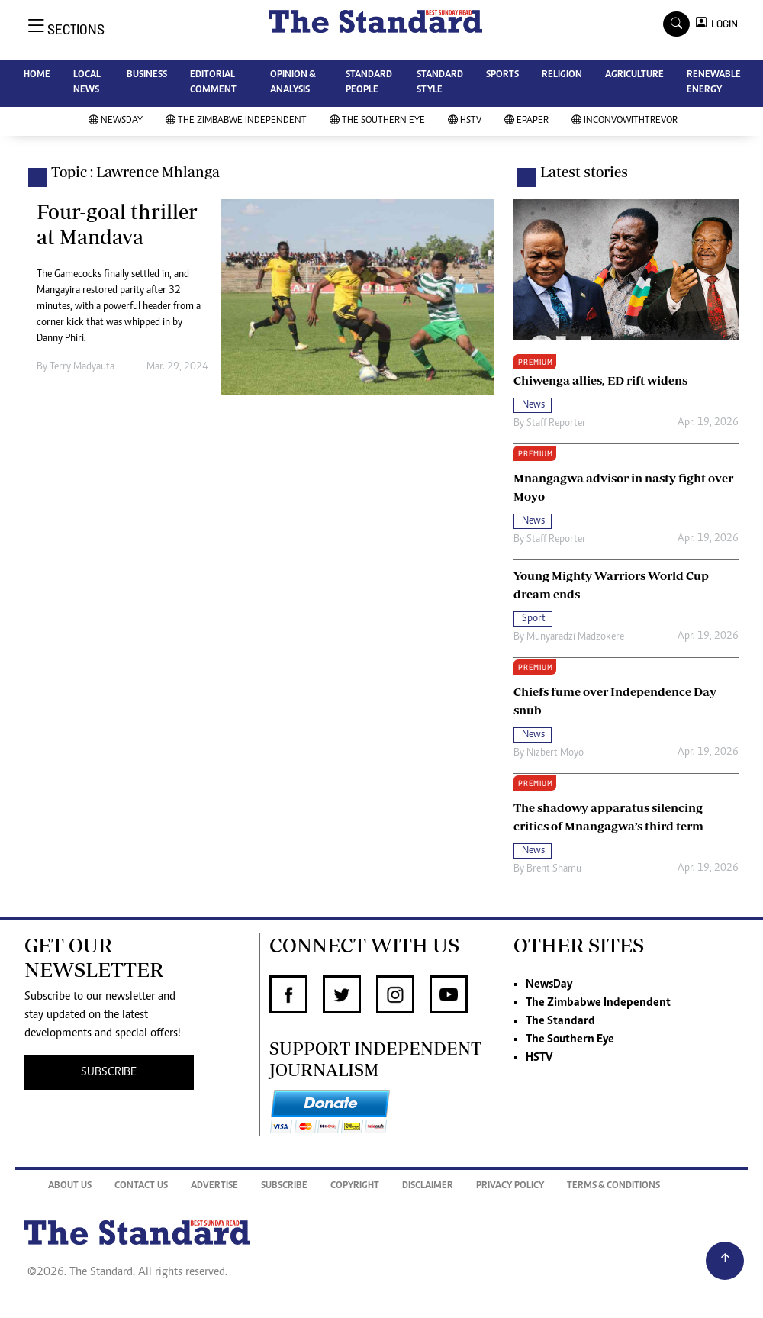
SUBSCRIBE (109, 1072)
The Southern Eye (377, 121)
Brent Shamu (553, 869)
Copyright (354, 1186)
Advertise (214, 1186)
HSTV (464, 121)
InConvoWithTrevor (624, 121)
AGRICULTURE (634, 75)
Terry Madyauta (82, 367)
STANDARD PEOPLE (369, 82)
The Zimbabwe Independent (236, 121)
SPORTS (502, 75)
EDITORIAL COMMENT (213, 82)
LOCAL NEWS (87, 82)
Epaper (526, 121)
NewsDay (116, 121)
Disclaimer (427, 1186)
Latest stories (584, 171)
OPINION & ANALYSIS (292, 82)
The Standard (560, 1021)
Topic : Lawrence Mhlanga (135, 171)
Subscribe (284, 1186)
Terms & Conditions (613, 1186)
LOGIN (722, 24)
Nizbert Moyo (555, 753)
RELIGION (562, 75)
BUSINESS (147, 75)
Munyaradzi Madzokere (575, 637)
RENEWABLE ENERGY (714, 82)
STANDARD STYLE (440, 82)
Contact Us (141, 1186)
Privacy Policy (510, 1186)
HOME (37, 75)
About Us (70, 1186)
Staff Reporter (556, 423)
